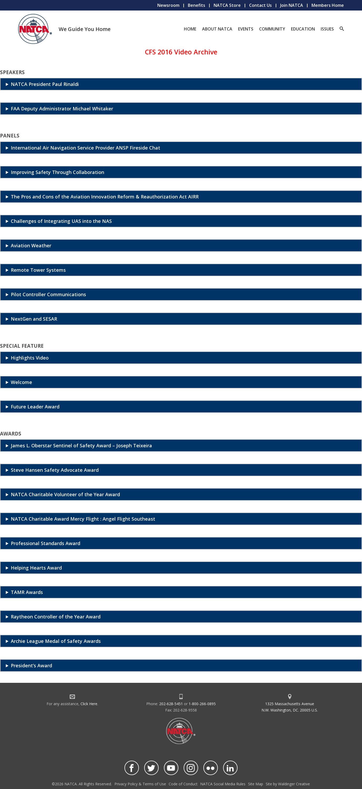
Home (190, 29)
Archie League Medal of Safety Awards (56, 641)
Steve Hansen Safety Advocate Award (55, 470)
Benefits (196, 5)
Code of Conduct (183, 783)
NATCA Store (227, 5)
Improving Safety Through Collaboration (57, 172)
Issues (327, 29)
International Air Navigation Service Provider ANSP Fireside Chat (85, 148)
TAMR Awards (27, 592)
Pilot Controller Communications (48, 294)
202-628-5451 (171, 703)
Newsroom (168, 5)
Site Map (255, 783)
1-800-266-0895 (202, 703)
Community (272, 29)
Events (245, 29)
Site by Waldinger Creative (288, 783)
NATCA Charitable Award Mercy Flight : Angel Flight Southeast (83, 519)
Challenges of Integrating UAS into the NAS (61, 221)
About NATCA (217, 29)
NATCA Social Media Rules (222, 783)
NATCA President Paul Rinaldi (45, 84)
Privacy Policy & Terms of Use (140, 783)
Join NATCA (291, 5)
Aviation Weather (31, 245)
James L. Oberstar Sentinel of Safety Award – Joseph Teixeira (81, 445)
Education (303, 29)
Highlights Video (30, 358)
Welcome (21, 382)
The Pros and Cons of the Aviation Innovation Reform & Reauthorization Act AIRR (105, 196)
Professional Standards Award (45, 543)
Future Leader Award (35, 406)
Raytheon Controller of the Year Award (55, 616)
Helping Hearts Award (36, 568)
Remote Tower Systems (38, 270)
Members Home (327, 5)
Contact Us (260, 5)
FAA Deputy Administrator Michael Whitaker (62, 108)
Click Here (89, 703)
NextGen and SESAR (34, 319)
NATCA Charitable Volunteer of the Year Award (65, 494)
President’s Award (31, 665)
